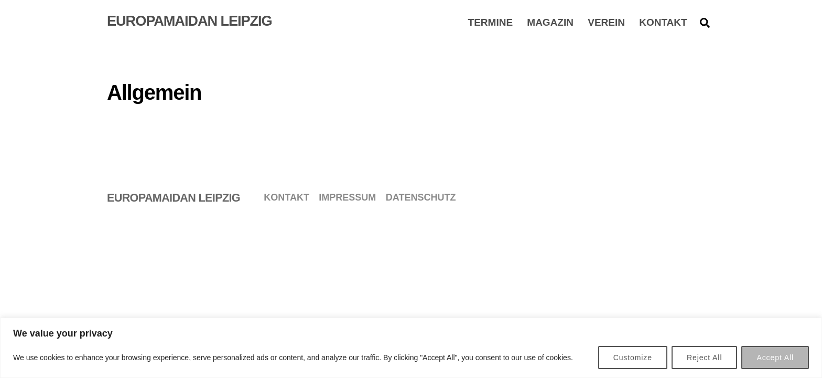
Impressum (347, 197)
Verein (606, 22)
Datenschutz (421, 197)
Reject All (704, 357)
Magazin (550, 22)
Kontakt (663, 22)
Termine (490, 22)
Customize (632, 357)
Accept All (775, 357)
